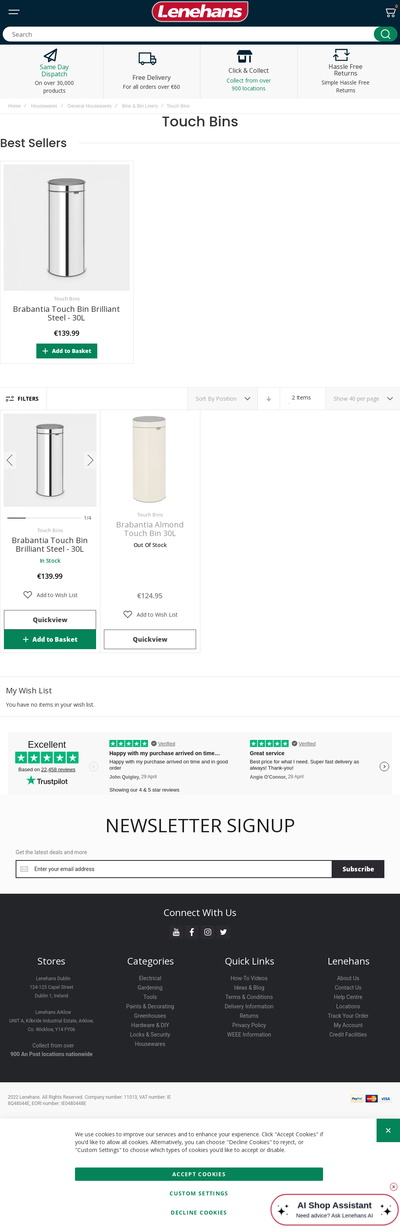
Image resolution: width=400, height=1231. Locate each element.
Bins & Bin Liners (140, 106)
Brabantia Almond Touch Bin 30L (150, 528)
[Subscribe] (358, 869)
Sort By (205, 398)
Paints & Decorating (150, 1006)
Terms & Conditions (249, 997)
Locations (348, 1006)
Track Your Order (348, 1016)
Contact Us (348, 987)
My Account (348, 1025)
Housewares (44, 106)
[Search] (385, 34)
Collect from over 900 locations (249, 84)
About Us (348, 978)
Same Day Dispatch (54, 70)
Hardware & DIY (150, 1025)
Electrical (150, 978)
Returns (249, 1016)
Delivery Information (249, 1006)
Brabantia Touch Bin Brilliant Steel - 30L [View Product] (50, 460)
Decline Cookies (199, 1212)
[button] (50, 595)
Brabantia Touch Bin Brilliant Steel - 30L (66, 313)
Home (14, 106)
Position (227, 398)
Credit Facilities (348, 1034)
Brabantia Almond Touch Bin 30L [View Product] (150, 460)
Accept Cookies (199, 1174)
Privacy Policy (249, 1025)
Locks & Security (150, 1034)
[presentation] (10, 460)
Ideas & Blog (249, 987)
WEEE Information (249, 1034)
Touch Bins (67, 298)
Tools (150, 997)
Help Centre (348, 997)
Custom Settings (199, 1193)
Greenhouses (150, 1016)
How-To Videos (249, 978)
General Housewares (90, 106)
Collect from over (53, 1045)
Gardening (150, 987)
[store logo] (200, 11)
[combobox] (200, 34)
